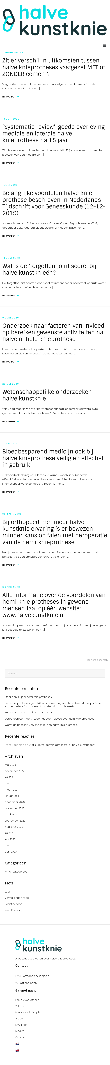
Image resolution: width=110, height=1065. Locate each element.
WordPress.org (13, 910)
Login (8, 891)
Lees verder (10, 96)
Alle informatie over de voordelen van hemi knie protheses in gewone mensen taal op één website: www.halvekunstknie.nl (54, 605)
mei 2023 (10, 765)
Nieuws (19, 1031)
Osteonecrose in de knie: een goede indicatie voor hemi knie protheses (49, 718)
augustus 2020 (14, 827)
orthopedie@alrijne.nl (36, 976)
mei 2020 (10, 845)
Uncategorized (18, 871)
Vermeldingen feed (17, 898)
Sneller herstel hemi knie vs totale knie (28, 712)
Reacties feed (13, 904)
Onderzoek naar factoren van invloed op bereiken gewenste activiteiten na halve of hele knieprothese (53, 332)
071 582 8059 (28, 983)
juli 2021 (9, 777)
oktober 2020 (13, 814)
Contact (20, 1037)
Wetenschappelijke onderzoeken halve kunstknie (47, 395)
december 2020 (15, 802)
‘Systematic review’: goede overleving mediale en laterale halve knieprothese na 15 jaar (53, 133)
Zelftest (20, 1006)
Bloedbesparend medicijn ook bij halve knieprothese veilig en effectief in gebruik (52, 458)
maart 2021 (11, 789)
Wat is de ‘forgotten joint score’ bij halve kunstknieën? (49, 269)
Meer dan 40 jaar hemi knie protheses (28, 697)
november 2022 (14, 771)
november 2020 (14, 808)
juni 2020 (10, 839)
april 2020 (11, 851)
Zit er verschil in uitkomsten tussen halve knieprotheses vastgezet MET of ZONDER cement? (53, 67)
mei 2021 (10, 783)
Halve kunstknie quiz (27, 1012)
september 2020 (15, 820)
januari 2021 (12, 796)
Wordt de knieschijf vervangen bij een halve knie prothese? (41, 725)
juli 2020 (9, 833)
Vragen (19, 1018)
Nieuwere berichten (97, 659)
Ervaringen (21, 1025)
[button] (104, 45)
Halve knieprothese (27, 1000)
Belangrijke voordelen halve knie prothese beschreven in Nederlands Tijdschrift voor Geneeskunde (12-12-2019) (54, 203)
